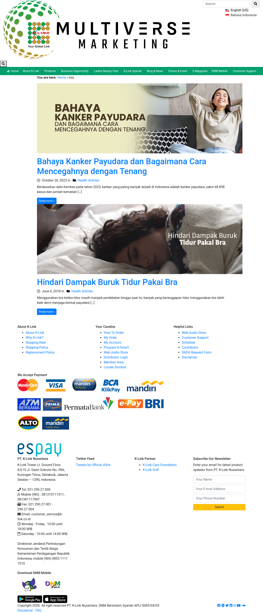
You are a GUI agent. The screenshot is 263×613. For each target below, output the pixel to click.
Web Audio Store (116, 352)
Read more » (47, 200)
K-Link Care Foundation (160, 465)
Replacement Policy (40, 352)
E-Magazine (200, 71)
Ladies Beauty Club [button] (107, 71)
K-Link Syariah (133, 71)
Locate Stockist (115, 367)
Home (15, 71)
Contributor (190, 347)
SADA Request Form (196, 352)
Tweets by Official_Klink (93, 465)
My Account (112, 342)
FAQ (38, 610)
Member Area (113, 362)
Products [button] (50, 71)
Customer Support (244, 71)
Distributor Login (116, 357)
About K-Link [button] (31, 71)
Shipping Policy (37, 347)
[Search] (226, 4)
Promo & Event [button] (178, 71)
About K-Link (35, 333)
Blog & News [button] (155, 71)
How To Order (114, 333)
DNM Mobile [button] (220, 71)
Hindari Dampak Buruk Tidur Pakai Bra (107, 282)
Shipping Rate (36, 342)
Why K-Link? (34, 338)
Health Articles (88, 180)
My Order (110, 338)
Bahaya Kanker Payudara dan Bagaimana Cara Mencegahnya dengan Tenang (121, 166)
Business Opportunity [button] (75, 71)
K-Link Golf (151, 470)
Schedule (188, 342)
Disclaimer (189, 357)
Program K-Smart (116, 347)
